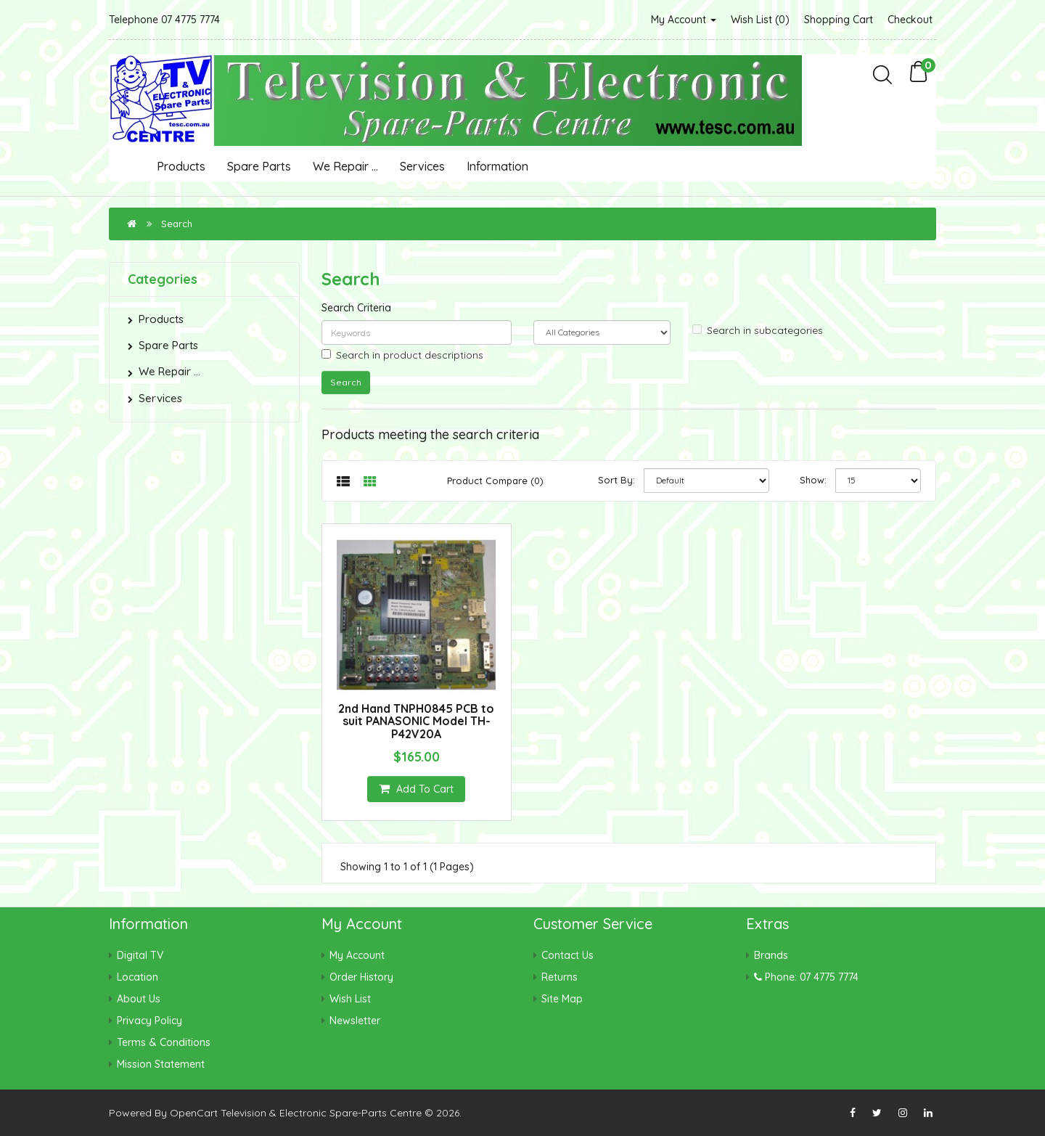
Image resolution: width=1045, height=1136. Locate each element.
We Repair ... (345, 166)
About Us (138, 998)
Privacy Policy (149, 1020)
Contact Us (567, 955)
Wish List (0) (760, 19)
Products (181, 166)
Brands (771, 955)
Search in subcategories (757, 330)
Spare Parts (259, 166)
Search (176, 223)
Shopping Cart (838, 19)
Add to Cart (416, 789)
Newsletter (354, 1020)
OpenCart (194, 1112)
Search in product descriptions (402, 354)
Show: (813, 480)
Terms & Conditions (163, 1042)
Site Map (562, 998)
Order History (361, 977)
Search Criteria (356, 307)
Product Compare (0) (495, 480)
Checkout (910, 19)
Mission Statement (161, 1064)
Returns (559, 977)
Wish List (350, 998)
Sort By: (616, 480)
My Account (683, 19)
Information (497, 166)
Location (137, 977)
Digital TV (140, 955)
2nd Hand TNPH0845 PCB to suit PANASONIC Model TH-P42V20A (416, 721)
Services (422, 166)
